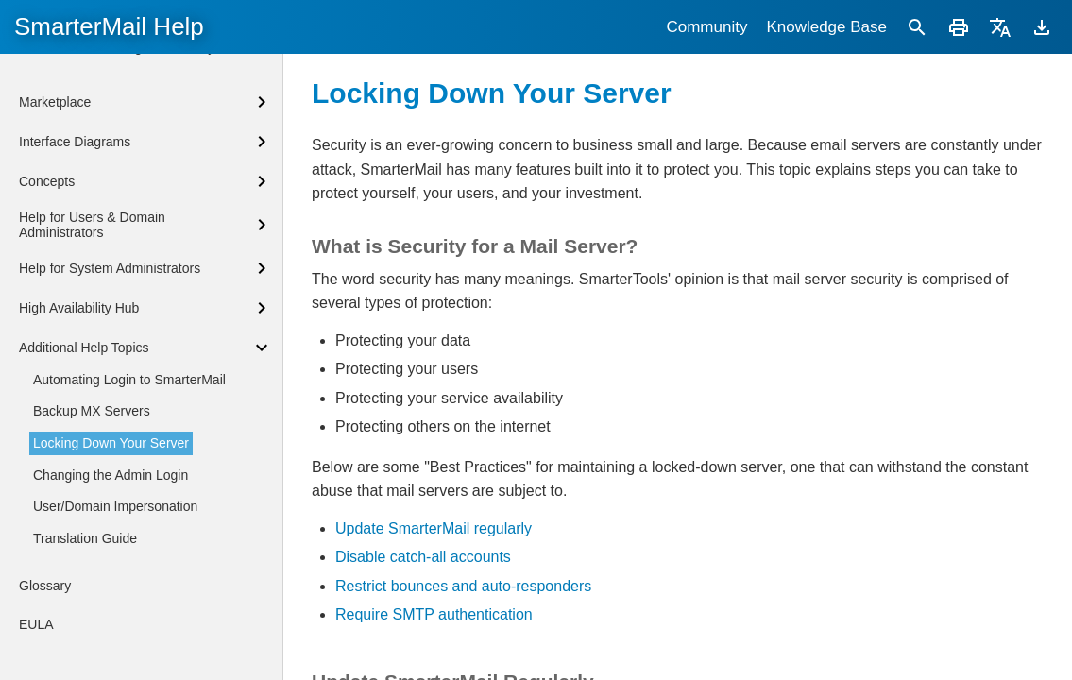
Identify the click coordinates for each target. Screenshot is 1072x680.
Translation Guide (85, 538)
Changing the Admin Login (110, 475)
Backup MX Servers (91, 410)
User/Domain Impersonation (115, 506)
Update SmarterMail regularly (433, 528)
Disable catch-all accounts (423, 557)
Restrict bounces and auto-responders (463, 586)
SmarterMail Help (109, 26)
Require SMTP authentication (434, 614)
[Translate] (1000, 27)
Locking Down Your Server (111, 442)
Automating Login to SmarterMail (129, 379)
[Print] (958, 27)
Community (706, 27)
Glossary (45, 585)
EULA (36, 624)
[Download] (1042, 27)
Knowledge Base (826, 27)
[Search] (917, 27)
